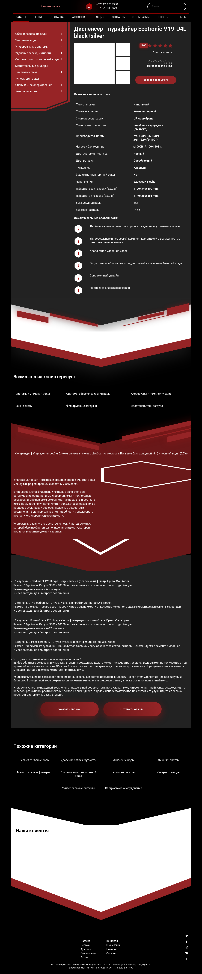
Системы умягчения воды (32, 393)
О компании (141, 17)
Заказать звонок (51, 6)
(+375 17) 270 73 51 (107, 4)
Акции (99, 17)
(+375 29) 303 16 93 (107, 8)
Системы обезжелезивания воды (88, 393)
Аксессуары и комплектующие (151, 393)
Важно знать (79, 17)
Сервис (38, 17)
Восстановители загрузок (147, 405)
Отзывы (181, 17)
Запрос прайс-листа (155, 79)
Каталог (21, 17)
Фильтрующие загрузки (81, 405)
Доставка (57, 17)
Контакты (118, 17)
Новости (163, 17)
